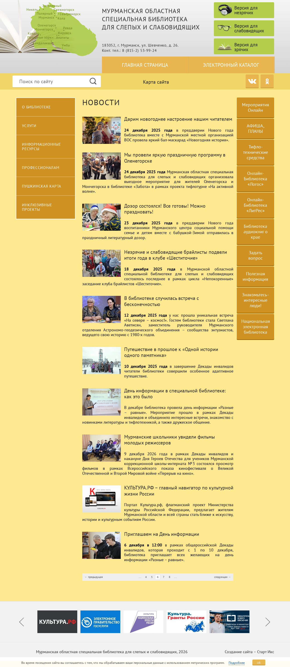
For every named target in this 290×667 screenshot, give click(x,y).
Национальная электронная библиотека (255, 326)
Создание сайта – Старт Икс (249, 651)
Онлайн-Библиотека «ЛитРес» (255, 205)
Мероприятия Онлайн (255, 107)
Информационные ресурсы (41, 146)
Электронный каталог (231, 65)
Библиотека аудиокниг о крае (256, 231)
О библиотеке (36, 106)
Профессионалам (40, 167)
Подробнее (237, 663)
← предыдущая (94, 577)
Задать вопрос (255, 255)
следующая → (222, 577)
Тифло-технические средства (255, 152)
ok (259, 662)
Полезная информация (255, 276)
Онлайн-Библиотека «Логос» (255, 178)
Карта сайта (156, 82)
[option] (58, 621)
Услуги (29, 125)
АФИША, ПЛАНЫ (255, 128)
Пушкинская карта (41, 186)
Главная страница (145, 65)
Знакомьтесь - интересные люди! (255, 300)
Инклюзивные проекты (37, 207)
